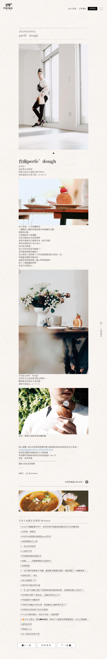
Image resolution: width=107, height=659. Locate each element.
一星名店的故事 (28, 546)
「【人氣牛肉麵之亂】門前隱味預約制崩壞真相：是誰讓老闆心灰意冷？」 (53, 590)
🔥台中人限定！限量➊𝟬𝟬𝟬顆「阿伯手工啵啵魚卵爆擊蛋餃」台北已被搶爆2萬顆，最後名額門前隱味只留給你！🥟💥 (55, 619)
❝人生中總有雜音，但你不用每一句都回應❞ (40, 614)
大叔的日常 (26, 551)
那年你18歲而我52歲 (30, 585)
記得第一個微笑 (28, 531)
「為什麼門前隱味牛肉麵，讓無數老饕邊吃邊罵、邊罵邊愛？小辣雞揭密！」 (54, 570)
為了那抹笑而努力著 (30, 633)
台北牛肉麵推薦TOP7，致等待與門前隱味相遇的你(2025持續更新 (50, 526)
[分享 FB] (86, 481)
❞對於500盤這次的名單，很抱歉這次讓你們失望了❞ (44, 604)
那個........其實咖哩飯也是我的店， (37, 560)
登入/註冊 (72, 9)
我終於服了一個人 (29, 575)
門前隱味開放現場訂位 (31, 555)
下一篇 (66, 645)
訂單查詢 (82, 9)
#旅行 (21, 473)
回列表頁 (46, 645)
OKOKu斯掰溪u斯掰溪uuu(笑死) (36, 536)
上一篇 (26, 645)
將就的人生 (26, 629)
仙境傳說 (25, 565)
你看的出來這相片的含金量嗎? (34, 609)
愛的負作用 (26, 624)
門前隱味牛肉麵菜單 (30, 599)
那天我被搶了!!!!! (29, 580)
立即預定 (92, 9)
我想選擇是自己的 (29, 541)
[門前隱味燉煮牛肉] (8, 6)
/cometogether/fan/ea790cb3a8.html (36, 449)
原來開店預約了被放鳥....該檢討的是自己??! (40, 594)
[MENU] (101, 8)
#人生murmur (32, 473)
